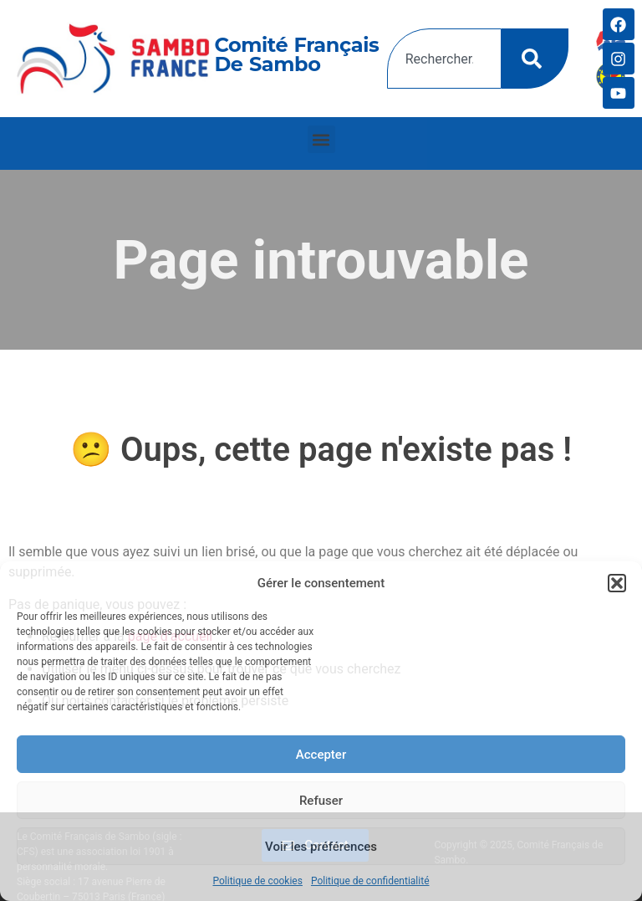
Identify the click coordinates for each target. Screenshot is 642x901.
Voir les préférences (321, 846)
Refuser (321, 800)
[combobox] (444, 58)
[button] (617, 583)
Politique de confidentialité (370, 881)
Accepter (321, 754)
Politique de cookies (258, 881)
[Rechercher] (535, 58)
